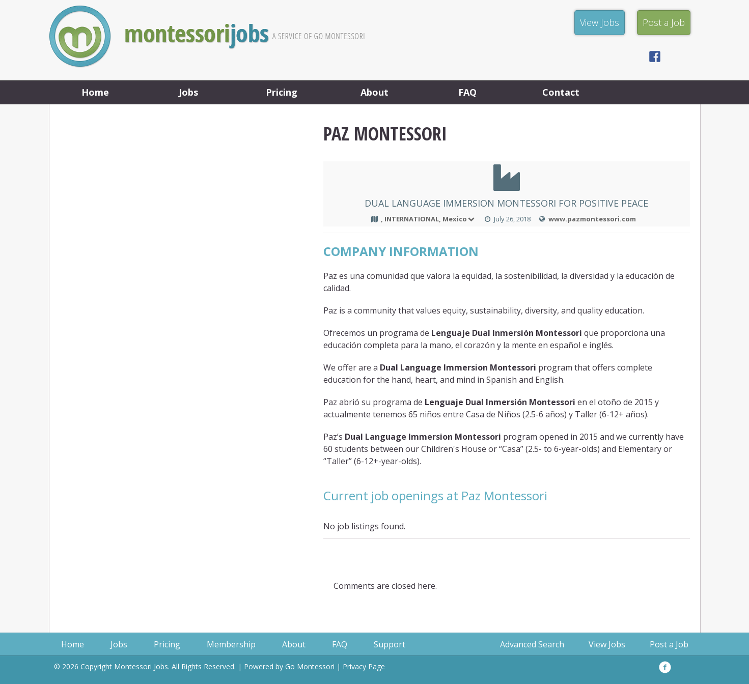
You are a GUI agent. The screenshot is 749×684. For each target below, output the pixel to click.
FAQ (467, 92)
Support (389, 644)
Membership (231, 644)
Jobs (188, 92)
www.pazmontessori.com (592, 218)
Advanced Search (532, 644)
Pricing (281, 92)
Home (95, 92)
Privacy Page (364, 666)
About (374, 92)
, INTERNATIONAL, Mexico (428, 218)
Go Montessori (310, 666)
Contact (560, 92)
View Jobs (607, 644)
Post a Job (669, 644)
